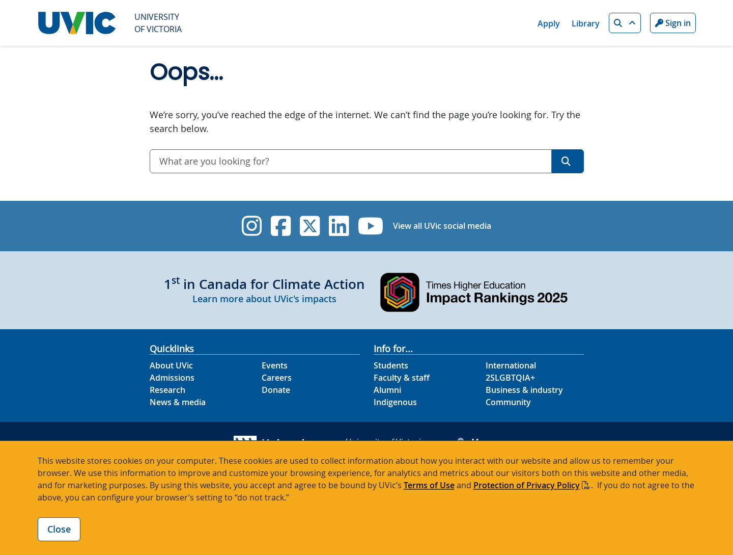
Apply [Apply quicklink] (549, 23)
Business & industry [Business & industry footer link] (524, 389)
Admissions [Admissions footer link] (172, 377)
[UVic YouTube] (371, 226)
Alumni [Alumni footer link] (387, 389)
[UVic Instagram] (252, 226)
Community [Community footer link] (508, 402)
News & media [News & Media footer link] (178, 402)
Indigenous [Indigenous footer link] (395, 402)
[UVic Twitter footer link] (310, 226)
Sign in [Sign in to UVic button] (673, 23)
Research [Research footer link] (167, 389)
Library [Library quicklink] (586, 23)
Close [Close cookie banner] (59, 529)
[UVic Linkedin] (339, 226)
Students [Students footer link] (391, 365)
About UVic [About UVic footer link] (171, 365)
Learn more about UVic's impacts (264, 299)
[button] (625, 23)
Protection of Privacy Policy (526, 485)
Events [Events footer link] (275, 365)
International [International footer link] (511, 365)
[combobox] (351, 161)
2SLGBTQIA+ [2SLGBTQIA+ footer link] (510, 377)
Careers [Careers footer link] (277, 377)
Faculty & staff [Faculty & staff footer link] (402, 377)
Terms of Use (429, 485)
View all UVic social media (442, 225)
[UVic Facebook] (281, 226)
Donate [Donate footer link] (276, 389)
